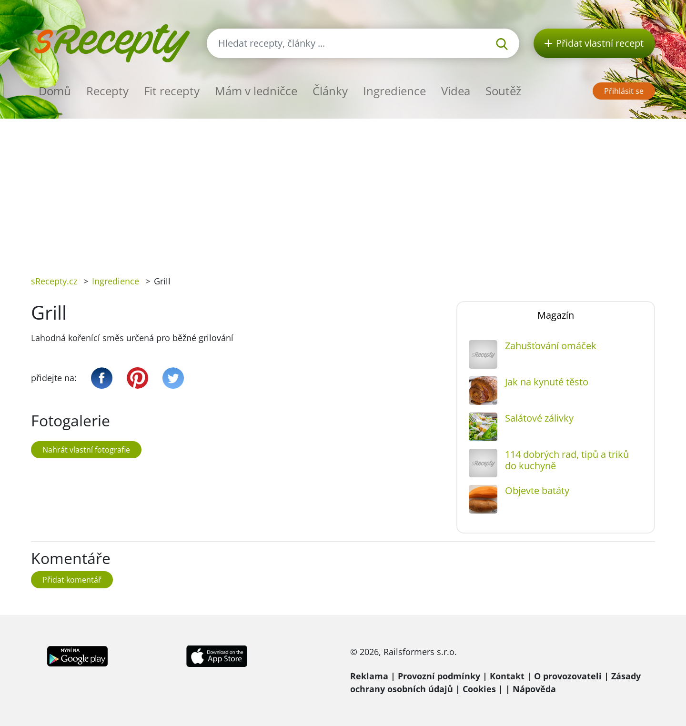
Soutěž (503, 91)
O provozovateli (568, 676)
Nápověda (534, 689)
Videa (455, 91)
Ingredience (394, 91)
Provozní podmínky (439, 676)
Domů (55, 91)
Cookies (479, 689)
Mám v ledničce (256, 91)
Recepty (107, 91)
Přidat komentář (71, 580)
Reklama (369, 676)
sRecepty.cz (54, 281)
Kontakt (507, 676)
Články (330, 91)
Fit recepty (172, 91)
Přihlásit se (624, 91)
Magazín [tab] (555, 315)
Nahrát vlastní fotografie (86, 449)
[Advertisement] (343, 190)
